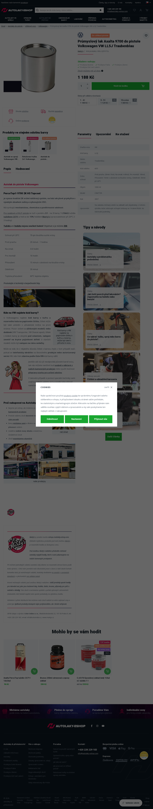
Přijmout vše (100, 419)
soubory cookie (71, 396)
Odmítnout (52, 419)
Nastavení (76, 419)
